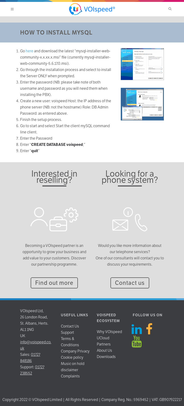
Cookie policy (72, 357)
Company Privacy (75, 351)
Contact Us (70, 326)
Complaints (70, 376)
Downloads (106, 356)
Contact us (130, 283)
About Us (104, 350)
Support (67, 332)
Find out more (54, 283)
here (29, 51)
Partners (104, 344)
